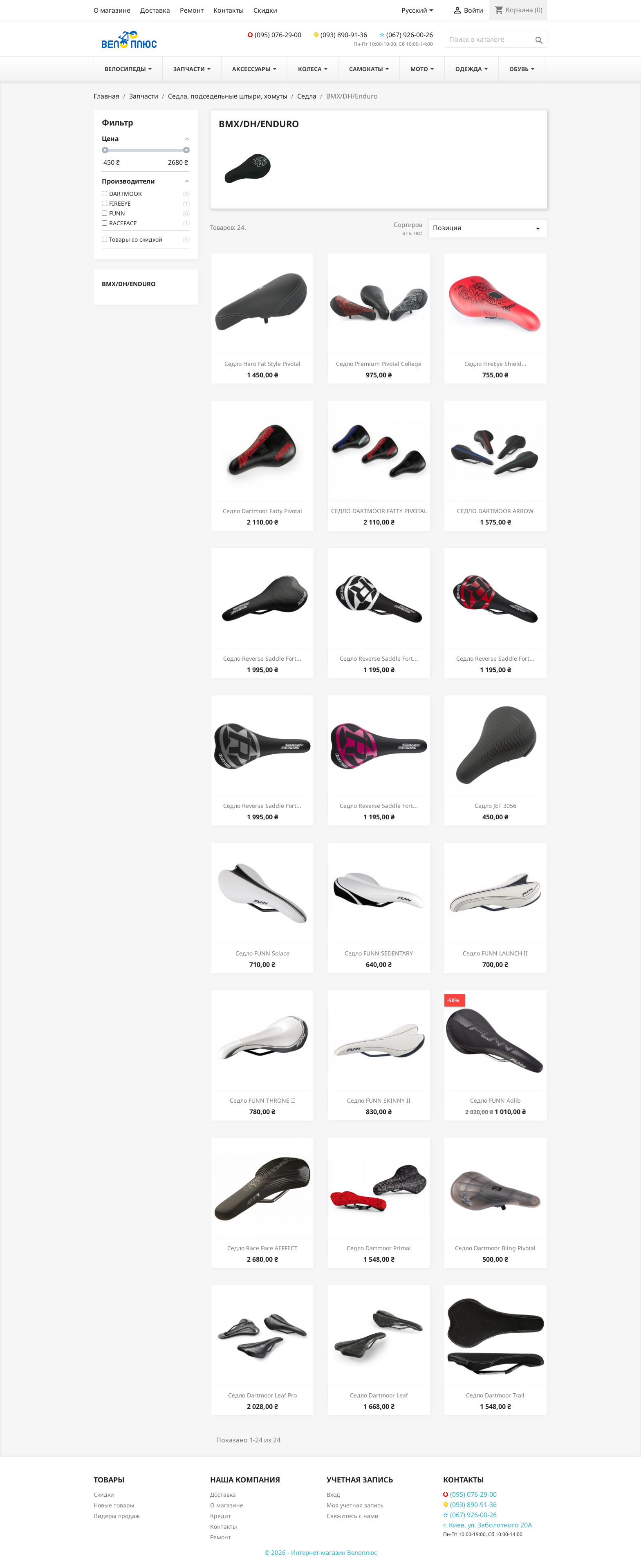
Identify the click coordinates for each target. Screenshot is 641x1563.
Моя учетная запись (355, 1505)
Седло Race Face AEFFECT (262, 1248)
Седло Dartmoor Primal (379, 1248)
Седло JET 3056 (495, 806)
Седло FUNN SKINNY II (378, 1100)
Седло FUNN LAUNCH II (495, 953)
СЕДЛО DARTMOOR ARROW (495, 511)
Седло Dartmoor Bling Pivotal (495, 1248)
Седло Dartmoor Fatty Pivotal (262, 511)
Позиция (488, 228)
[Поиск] (496, 39)
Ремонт (192, 10)
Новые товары (114, 1505)
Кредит (220, 1516)
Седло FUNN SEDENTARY (379, 953)
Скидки (265, 10)
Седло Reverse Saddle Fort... (262, 658)
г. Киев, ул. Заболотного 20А (487, 1524)
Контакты (228, 10)
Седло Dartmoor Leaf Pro (262, 1395)
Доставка (155, 10)
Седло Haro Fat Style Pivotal (262, 364)
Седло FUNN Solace (262, 953)
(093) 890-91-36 (340, 35)
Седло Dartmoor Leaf (379, 1395)
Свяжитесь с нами (353, 1516)
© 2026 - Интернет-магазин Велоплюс (320, 1552)
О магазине (112, 10)
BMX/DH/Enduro (129, 284)
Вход (333, 1494)
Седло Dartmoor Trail (495, 1395)
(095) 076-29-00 (274, 35)
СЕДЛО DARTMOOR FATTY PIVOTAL (379, 511)
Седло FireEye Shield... (495, 364)
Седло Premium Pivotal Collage (378, 364)
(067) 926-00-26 (406, 35)
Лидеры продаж (117, 1516)
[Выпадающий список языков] (418, 11)
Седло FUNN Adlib (495, 1100)
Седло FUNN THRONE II (262, 1100)
